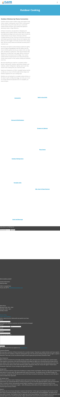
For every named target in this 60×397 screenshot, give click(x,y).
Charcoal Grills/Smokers (17, 120)
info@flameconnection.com (16, 287)
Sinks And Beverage (17, 219)
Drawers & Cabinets (42, 128)
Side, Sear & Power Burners (42, 189)
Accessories (18, 98)
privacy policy (23, 349)
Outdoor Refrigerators (17, 158)
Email (1, 328)
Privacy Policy (3, 315)
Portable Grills (17, 182)
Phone (2, 331)
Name (1, 320)
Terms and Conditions (5, 316)
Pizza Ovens (42, 149)
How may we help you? (5, 334)
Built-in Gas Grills (42, 97)
